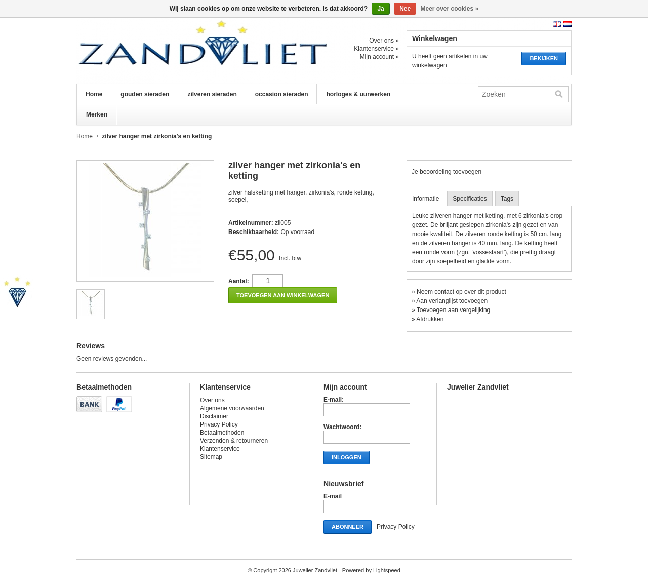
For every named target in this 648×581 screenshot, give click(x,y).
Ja (380, 8)
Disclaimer (214, 416)
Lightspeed (386, 570)
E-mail (332, 496)
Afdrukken (429, 319)
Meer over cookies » (450, 8)
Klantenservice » (376, 48)
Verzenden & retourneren (234, 440)
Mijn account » (379, 56)
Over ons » (384, 40)
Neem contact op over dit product (461, 291)
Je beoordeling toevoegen (446, 171)
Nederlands (567, 24)
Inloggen (346, 457)
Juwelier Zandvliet (177, 51)
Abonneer (347, 527)
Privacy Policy (219, 424)
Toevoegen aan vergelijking (453, 310)
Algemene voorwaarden (232, 408)
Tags (507, 198)
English (557, 24)
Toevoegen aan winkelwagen (282, 295)
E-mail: (333, 399)
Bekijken (544, 58)
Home (94, 94)
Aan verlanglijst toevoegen (452, 300)
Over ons (212, 400)
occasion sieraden (281, 94)
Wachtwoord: (342, 427)
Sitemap (211, 456)
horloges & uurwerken (358, 94)
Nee (405, 8)
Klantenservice (220, 448)
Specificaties (470, 198)
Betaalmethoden (222, 432)
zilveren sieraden (211, 94)
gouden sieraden (144, 94)
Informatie (425, 198)
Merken (96, 114)
